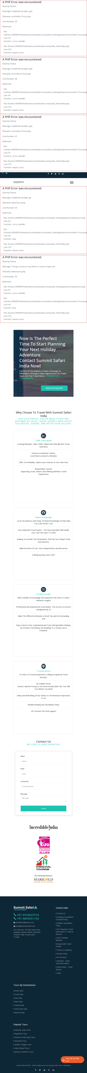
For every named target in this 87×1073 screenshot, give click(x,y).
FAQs (58, 973)
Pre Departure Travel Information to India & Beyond (64, 931)
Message (24, 794)
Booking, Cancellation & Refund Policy (64, 918)
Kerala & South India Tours (24, 1037)
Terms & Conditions (64, 950)
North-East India (20, 1009)
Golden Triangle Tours (23, 1044)
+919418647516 (26, 378)
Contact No (24, 781)
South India (18, 994)
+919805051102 (52, 376)
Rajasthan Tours (20, 1034)
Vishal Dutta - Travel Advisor (64, 968)
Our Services (61, 957)
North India (18, 991)
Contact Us (60, 913)
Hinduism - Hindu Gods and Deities (63, 962)
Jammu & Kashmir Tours (23, 1052)
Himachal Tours (20, 1041)
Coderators (67, 1065)
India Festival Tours (21, 1048)
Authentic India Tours (22, 1030)
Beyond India (19, 1012)
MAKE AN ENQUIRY (54, 388)
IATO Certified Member (62, 939)
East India (18, 998)
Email (22, 769)
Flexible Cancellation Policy (64, 924)
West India (18, 1002)
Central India (19, 1005)
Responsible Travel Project (63, 945)
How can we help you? (70, 1059)
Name (23, 756)
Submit (43, 808)
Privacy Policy (61, 954)
